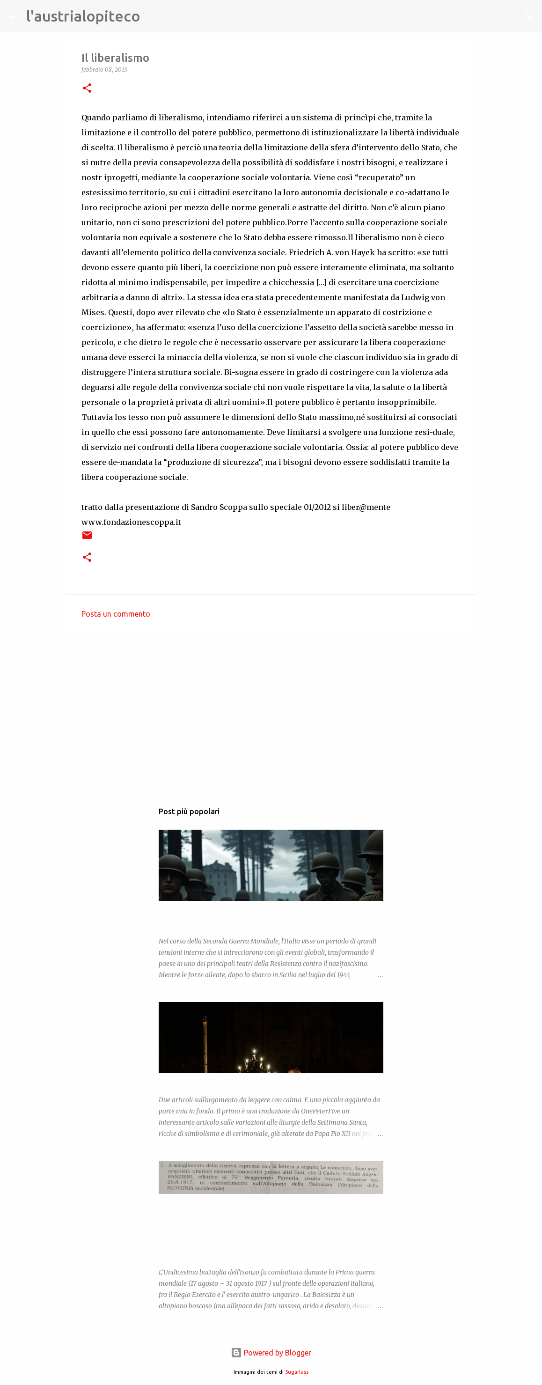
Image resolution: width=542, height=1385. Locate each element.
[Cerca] (153, 16)
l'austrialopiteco (83, 15)
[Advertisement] (271, 712)
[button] (87, 88)
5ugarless (296, 1372)
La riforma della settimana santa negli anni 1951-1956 (241, 1081)
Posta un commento (115, 614)
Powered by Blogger (271, 1352)
